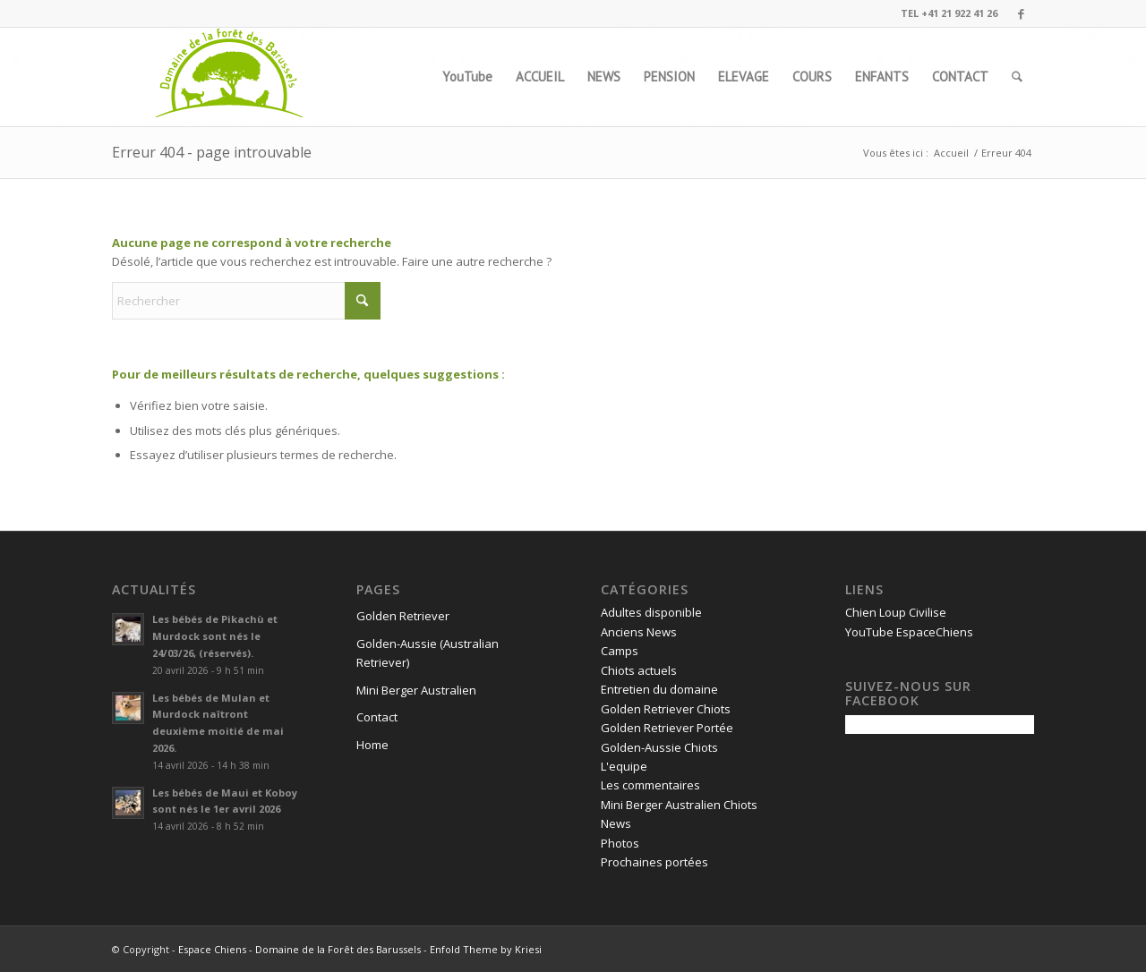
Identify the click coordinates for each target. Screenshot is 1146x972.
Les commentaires (650, 785)
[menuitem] (467, 77)
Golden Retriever (402, 616)
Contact (377, 717)
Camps (619, 651)
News (616, 823)
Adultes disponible (651, 612)
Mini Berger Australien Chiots (679, 805)
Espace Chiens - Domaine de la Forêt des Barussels (299, 949)
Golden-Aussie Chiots (659, 747)
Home (372, 745)
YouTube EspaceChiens (909, 632)
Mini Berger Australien (416, 690)
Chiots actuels (639, 670)
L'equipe (624, 766)
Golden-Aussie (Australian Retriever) (427, 652)
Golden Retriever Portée (667, 728)
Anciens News (639, 632)
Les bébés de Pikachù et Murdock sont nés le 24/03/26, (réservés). (215, 636)
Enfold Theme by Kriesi (486, 949)
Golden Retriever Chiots (666, 709)
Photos (620, 843)
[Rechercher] (1017, 77)
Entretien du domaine (659, 689)
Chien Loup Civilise (895, 612)
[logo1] (230, 77)
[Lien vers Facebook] (1020, 13)
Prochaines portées (654, 862)
